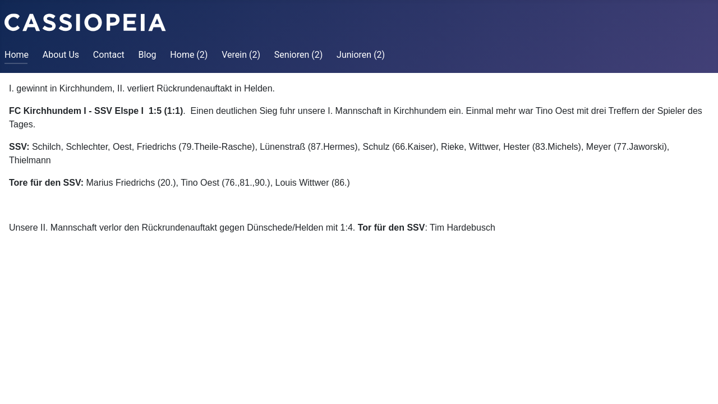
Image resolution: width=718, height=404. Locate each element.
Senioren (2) (298, 54)
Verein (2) (241, 54)
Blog (148, 54)
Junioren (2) (361, 54)
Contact (109, 54)
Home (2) (189, 54)
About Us (61, 54)
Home (16, 54)
